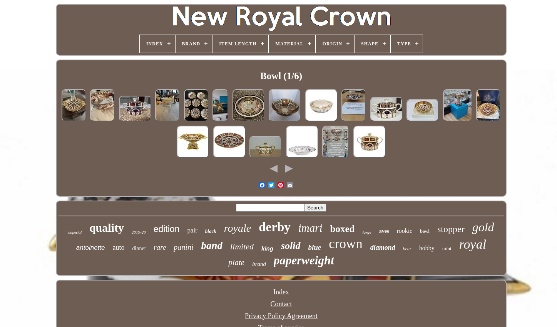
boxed (342, 229)
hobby (427, 248)
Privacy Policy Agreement (281, 316)
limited (242, 246)
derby (275, 227)
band (211, 245)
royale (237, 228)
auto (119, 247)
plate (236, 262)
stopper (451, 229)
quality (106, 227)
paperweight (304, 260)
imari (310, 228)
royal (473, 244)
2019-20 (139, 232)
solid (291, 245)
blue (314, 247)
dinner (139, 248)
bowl (425, 231)
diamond (382, 247)
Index (281, 292)
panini (183, 247)
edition (167, 229)
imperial (74, 232)
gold (483, 227)
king (267, 248)
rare (160, 247)
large (367, 232)
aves (384, 231)
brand (259, 264)
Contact (281, 304)
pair (192, 230)
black (210, 231)
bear (407, 248)
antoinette (90, 247)
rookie (404, 230)
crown (345, 243)
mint (447, 248)
